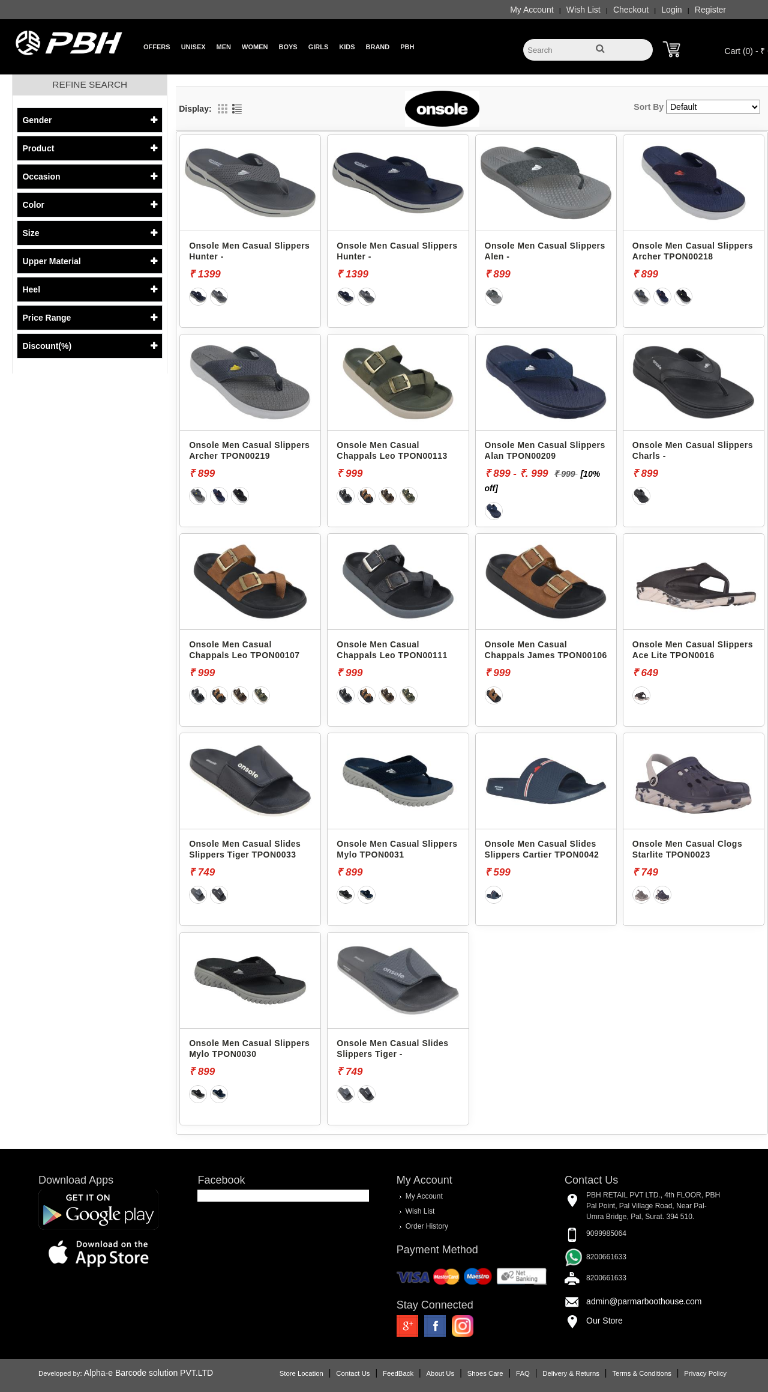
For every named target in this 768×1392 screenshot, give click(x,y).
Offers (156, 46)
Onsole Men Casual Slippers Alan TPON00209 (545, 450)
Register (710, 9)
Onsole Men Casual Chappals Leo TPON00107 (244, 650)
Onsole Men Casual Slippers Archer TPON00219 (249, 450)
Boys (287, 46)
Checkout (631, 9)
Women (255, 46)
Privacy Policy (705, 1373)
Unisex (193, 46)
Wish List (583, 9)
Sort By (649, 107)
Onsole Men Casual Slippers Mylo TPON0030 (249, 1048)
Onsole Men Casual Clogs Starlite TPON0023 (687, 849)
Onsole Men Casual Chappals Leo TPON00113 (392, 450)
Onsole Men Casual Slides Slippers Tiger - (392, 1048)
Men (224, 46)
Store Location (301, 1373)
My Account (531, 9)
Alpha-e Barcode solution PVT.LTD (148, 1373)
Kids (347, 46)
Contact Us (353, 1373)
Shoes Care (485, 1373)
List (237, 108)
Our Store (604, 1320)
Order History (427, 1226)
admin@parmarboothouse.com (643, 1301)
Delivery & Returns (570, 1373)
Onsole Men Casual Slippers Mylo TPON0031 (397, 849)
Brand (378, 46)
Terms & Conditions (641, 1373)
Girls (318, 46)
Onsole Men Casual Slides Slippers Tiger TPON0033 (245, 849)
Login (671, 9)
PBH (407, 46)
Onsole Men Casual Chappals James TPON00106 (546, 650)
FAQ (523, 1373)
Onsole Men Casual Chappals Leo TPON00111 (392, 650)
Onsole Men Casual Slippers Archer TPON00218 (692, 251)
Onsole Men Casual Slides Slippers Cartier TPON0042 (542, 849)
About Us (441, 1373)
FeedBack (398, 1373)
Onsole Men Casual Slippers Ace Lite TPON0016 (692, 650)
